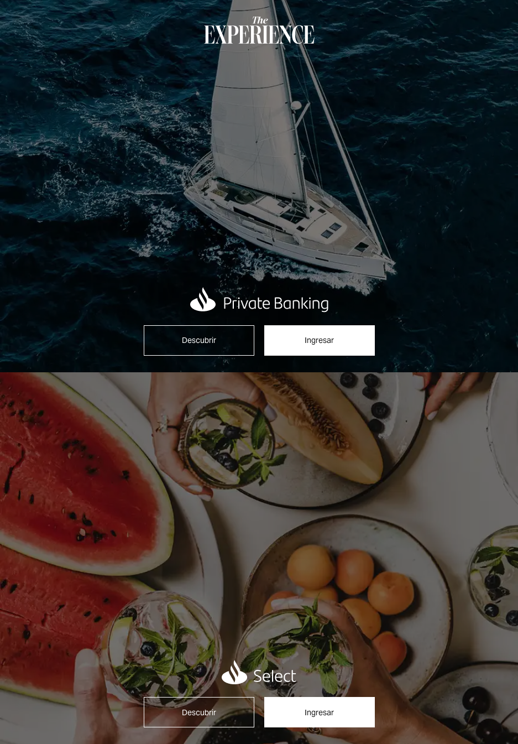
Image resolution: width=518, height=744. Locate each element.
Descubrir (199, 340)
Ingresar (319, 340)
